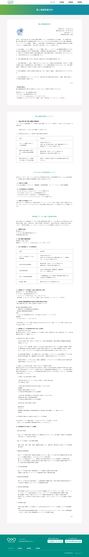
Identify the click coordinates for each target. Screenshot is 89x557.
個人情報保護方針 (68, 553)
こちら (19, 324)
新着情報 (70, 2)
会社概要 (62, 2)
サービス (53, 2)
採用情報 (79, 2)
